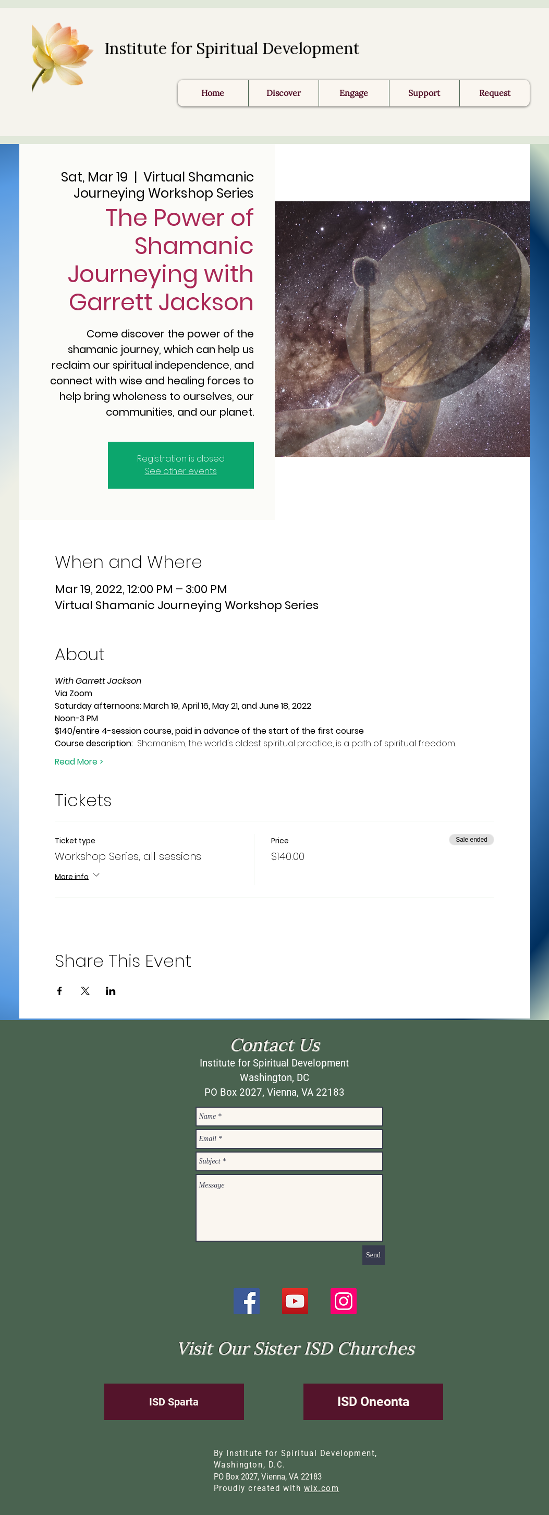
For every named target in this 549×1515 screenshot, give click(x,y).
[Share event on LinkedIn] (111, 991)
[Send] (373, 1255)
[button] (494, 93)
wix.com (321, 1488)
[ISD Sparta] (174, 1402)
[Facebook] (247, 1301)
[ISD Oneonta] (373, 1402)
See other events (181, 471)
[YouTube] (295, 1301)
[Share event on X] (85, 991)
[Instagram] (344, 1301)
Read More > (79, 762)
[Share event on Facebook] (60, 991)
